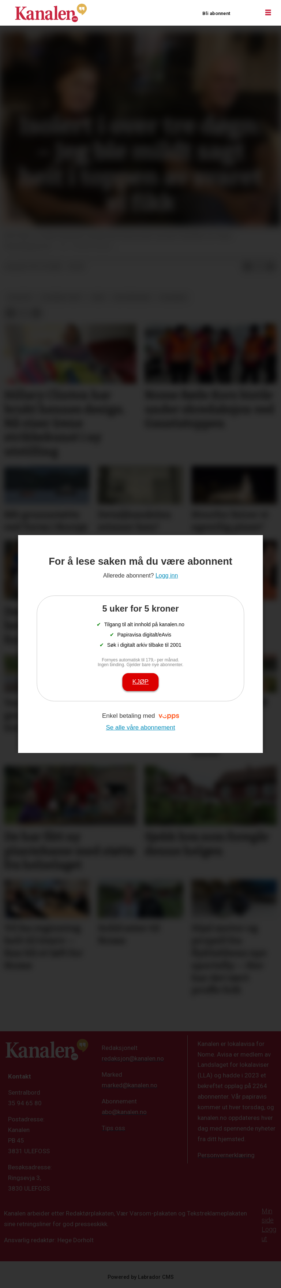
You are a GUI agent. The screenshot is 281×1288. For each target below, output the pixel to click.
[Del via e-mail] (270, 266)
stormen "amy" (62, 297)
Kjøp (140, 681)
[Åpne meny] (268, 12)
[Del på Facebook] (247, 266)
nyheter (20, 297)
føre (98, 297)
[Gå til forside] (51, 13)
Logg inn (244, 13)
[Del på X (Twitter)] (259, 266)
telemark (172, 297)
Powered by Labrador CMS (141, 1277)
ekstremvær (132, 297)
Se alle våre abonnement (140, 727)
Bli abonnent (216, 13)
